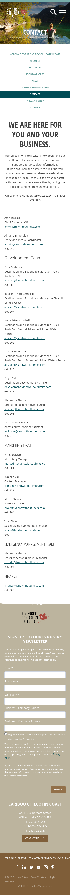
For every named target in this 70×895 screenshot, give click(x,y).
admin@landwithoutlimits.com (23, 244)
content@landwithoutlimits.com (24, 485)
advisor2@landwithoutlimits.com (24, 307)
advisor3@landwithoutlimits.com (24, 338)
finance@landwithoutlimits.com (24, 585)
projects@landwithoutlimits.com (24, 508)
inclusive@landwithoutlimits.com (25, 431)
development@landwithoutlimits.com (27, 387)
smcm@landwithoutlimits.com (23, 530)
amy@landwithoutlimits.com (22, 226)
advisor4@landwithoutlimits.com (24, 365)
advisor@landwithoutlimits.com (24, 280)
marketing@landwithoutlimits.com (25, 463)
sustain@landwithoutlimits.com (24, 409)
